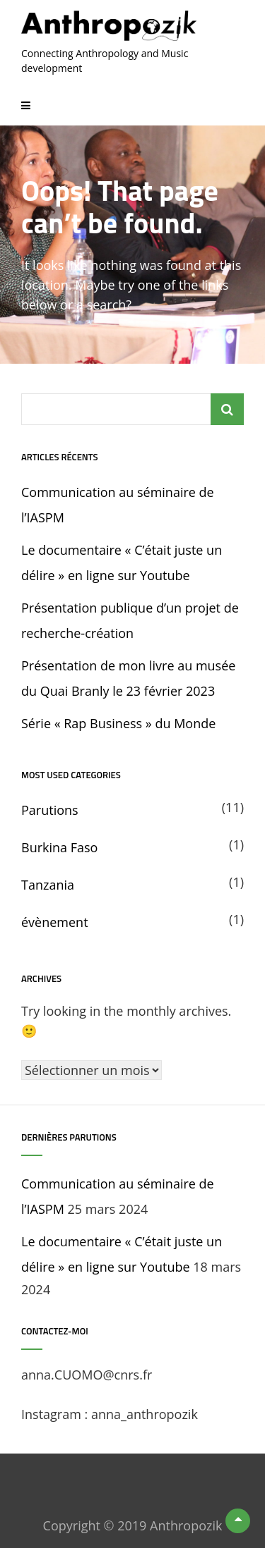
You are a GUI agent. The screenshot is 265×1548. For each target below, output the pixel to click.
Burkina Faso (59, 847)
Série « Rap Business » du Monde (118, 723)
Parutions (49, 809)
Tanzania (47, 884)
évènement (54, 922)
